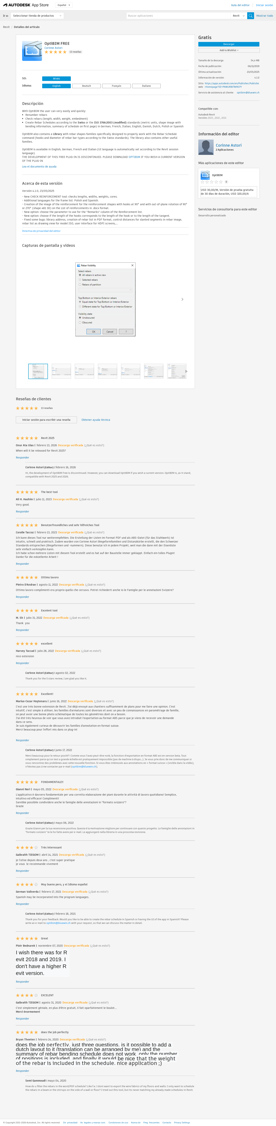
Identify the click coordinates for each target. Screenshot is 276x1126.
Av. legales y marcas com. (93, 1122)
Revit (6, 27)
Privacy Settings (182, 1122)
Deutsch (86, 85)
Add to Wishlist (229, 50)
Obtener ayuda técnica (96, 420)
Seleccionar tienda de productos (33, 16)
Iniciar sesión (264, 5)
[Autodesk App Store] (26, 5)
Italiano (146, 85)
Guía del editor (240, 5)
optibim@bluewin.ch (84, 766)
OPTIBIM (134, 157)
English (56, 85)
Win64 (56, 78)
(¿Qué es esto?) (94, 445)
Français (116, 85)
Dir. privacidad (70, 1122)
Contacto (166, 1122)
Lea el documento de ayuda (39, 166)
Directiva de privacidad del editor (41, 231)
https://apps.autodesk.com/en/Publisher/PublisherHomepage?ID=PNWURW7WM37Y (232, 85)
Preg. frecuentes (151, 1122)
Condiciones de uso (118, 1122)
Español (64, 5)
